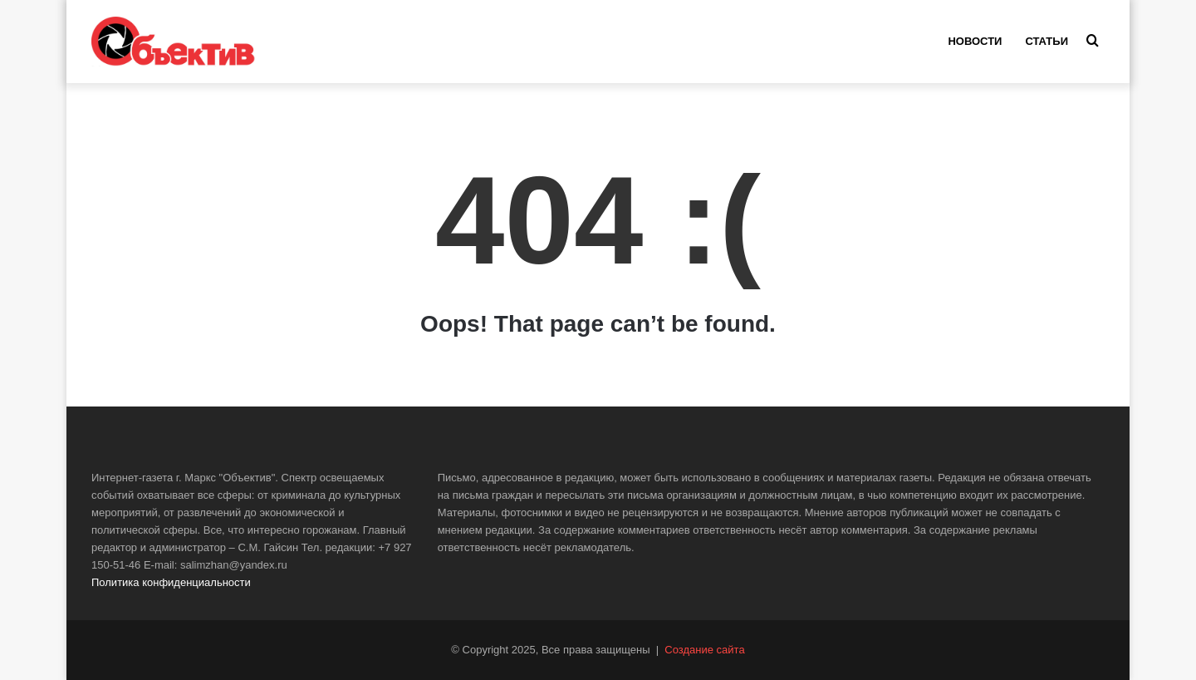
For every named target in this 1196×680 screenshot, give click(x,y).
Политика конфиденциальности (171, 582)
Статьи (1046, 41)
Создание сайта (704, 649)
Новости (975, 41)
